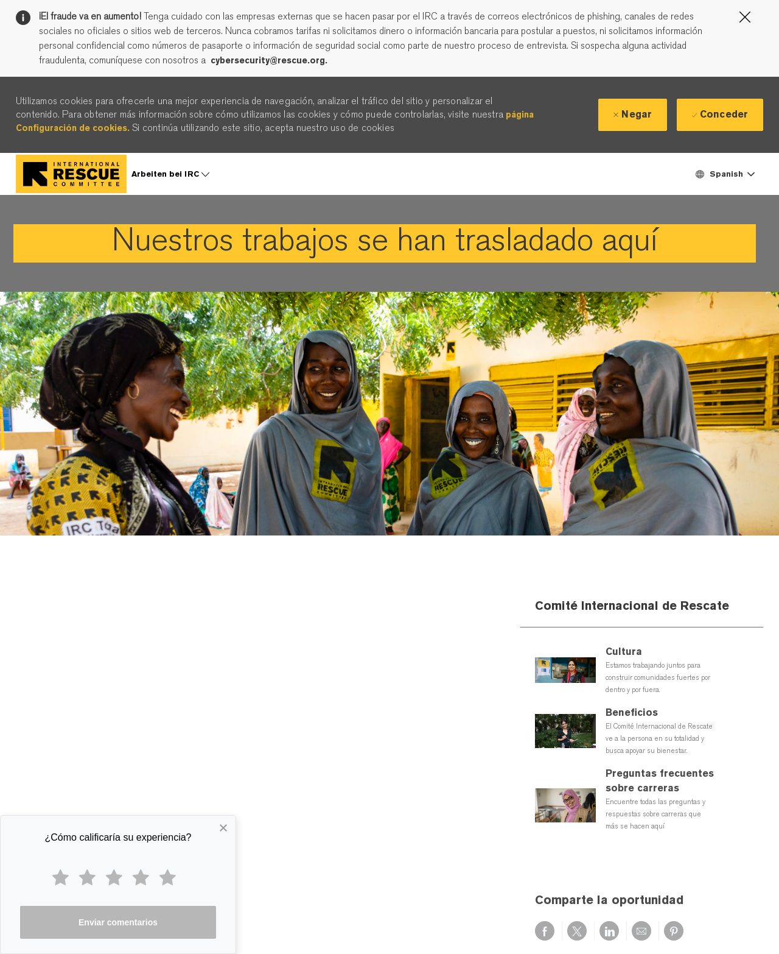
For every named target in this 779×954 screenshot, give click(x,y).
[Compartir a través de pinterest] (673, 931)
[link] (384, 243)
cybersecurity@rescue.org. (269, 60)
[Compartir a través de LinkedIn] (609, 931)
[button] (724, 174)
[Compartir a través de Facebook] (544, 931)
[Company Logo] (71, 174)
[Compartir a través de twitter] (577, 931)
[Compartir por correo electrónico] (641, 931)
